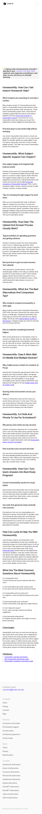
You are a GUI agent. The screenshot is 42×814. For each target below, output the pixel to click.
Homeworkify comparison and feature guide (18, 661)
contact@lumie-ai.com (13, 689)
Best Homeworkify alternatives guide (16, 659)
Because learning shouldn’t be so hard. (15, 809)
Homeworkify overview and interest (16, 657)
